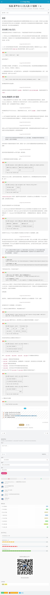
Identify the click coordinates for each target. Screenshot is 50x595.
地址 (2, 467)
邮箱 (2, 462)
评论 (2, 442)
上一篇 (3, 433)
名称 (2, 457)
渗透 (43, 8)
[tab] (9, 479)
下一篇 (46, 433)
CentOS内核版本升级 (9, 486)
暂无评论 (30, 8)
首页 (3, 12)
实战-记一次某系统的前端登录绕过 (12, 494)
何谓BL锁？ (7, 498)
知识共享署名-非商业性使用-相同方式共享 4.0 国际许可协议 (26, 415)
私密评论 (44, 454)
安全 (3, 584)
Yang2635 (9, 8)
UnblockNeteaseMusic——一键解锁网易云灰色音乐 (15, 482)
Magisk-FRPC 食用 (8, 490)
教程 (41, 8)
